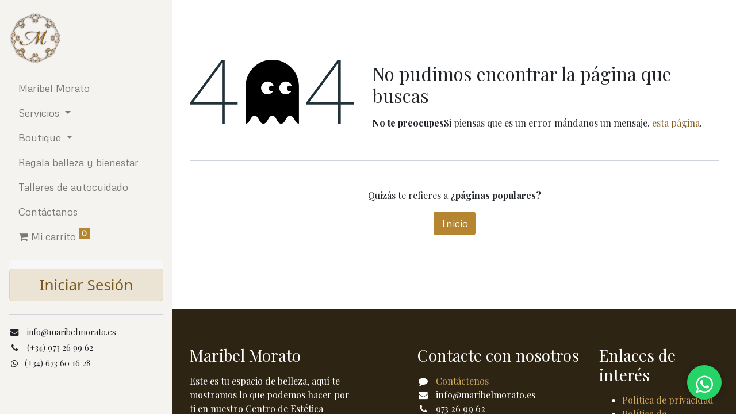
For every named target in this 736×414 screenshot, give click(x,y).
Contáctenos (462, 381)
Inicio (454, 223)
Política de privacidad (668, 400)
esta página (676, 123)
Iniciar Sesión (86, 284)
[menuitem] (86, 88)
